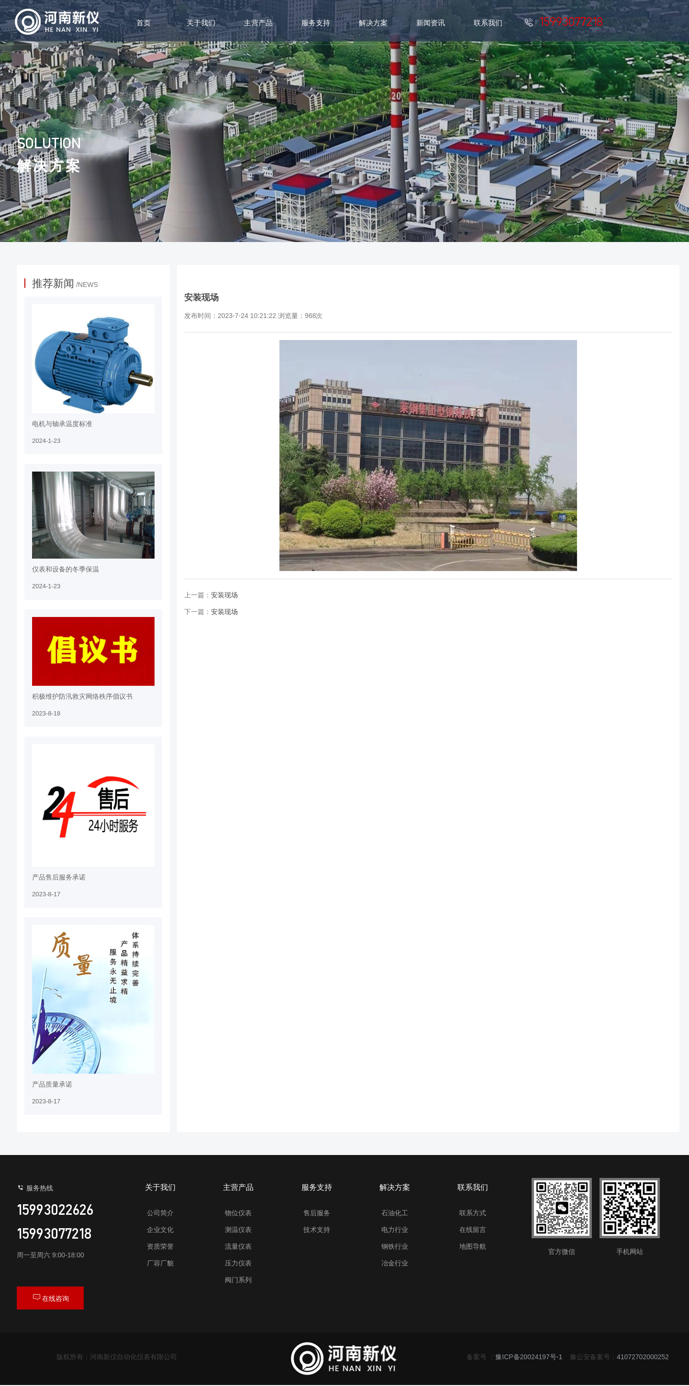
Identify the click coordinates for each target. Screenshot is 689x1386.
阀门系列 (238, 1280)
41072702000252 (643, 1358)
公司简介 (160, 1213)
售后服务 (316, 1213)
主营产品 (238, 1187)
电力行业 (394, 1229)
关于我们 (160, 1187)
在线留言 (472, 1229)
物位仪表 (238, 1213)
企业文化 (160, 1229)
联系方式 (472, 1213)
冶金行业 (394, 1263)
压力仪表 (238, 1263)
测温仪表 (238, 1229)
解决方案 (394, 1187)
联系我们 (472, 1187)
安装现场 (224, 595)
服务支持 (316, 1187)
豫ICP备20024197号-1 (528, 1358)
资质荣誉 (160, 1246)
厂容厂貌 (160, 1263)
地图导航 (472, 1246)
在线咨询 (50, 1298)
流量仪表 (238, 1246)
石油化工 (394, 1213)
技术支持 (316, 1229)
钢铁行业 (394, 1246)
